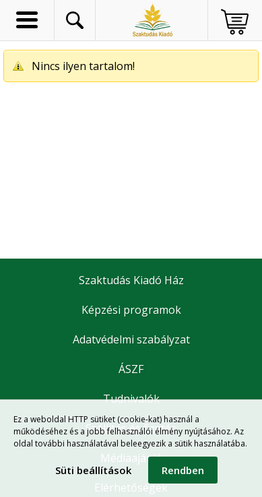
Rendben (183, 470)
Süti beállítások (93, 470)
